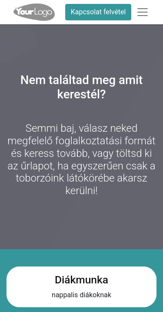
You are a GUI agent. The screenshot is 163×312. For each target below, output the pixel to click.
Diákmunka (81, 279)
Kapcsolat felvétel (98, 12)
